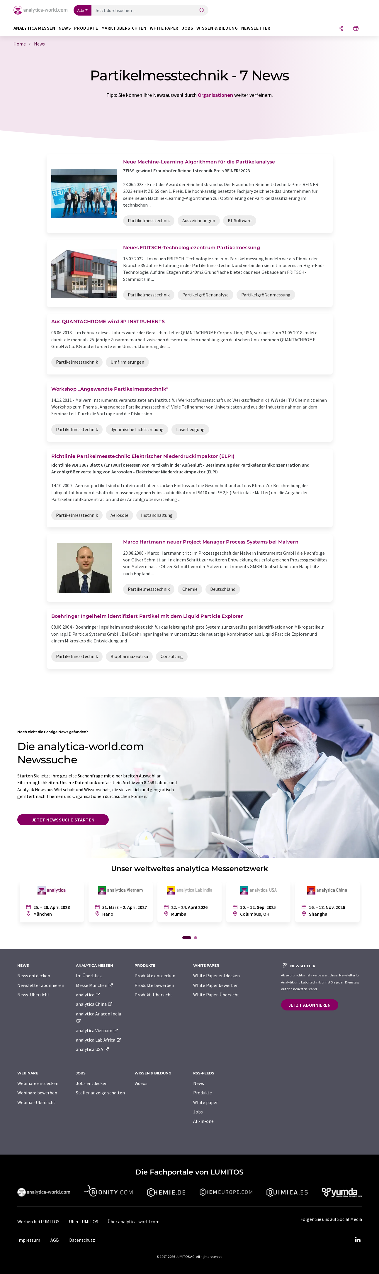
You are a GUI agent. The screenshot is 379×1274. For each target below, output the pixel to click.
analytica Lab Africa (99, 1040)
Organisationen (215, 95)
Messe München (95, 985)
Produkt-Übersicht (153, 995)
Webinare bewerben (37, 1093)
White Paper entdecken (216, 975)
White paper (205, 1102)
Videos (141, 1083)
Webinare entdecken (37, 1083)
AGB (54, 1240)
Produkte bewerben (154, 985)
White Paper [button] (164, 28)
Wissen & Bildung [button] (217, 28)
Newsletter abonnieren (40, 985)
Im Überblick (89, 975)
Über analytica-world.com (133, 1221)
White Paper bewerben (216, 985)
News (198, 1083)
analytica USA (93, 1049)
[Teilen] (341, 29)
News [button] (65, 28)
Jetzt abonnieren (309, 1005)
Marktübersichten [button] (124, 28)
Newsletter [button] (255, 28)
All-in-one (203, 1121)
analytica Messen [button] (34, 28)
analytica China (94, 1004)
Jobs (198, 1112)
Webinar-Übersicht (36, 1102)
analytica (88, 995)
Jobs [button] (187, 28)
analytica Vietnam (97, 1030)
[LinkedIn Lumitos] (358, 1240)
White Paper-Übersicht (216, 995)
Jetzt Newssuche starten (63, 820)
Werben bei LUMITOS (38, 1221)
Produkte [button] (86, 28)
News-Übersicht (33, 995)
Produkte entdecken (155, 975)
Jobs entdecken (92, 1083)
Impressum (28, 1240)
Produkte (202, 1093)
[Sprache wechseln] (356, 29)
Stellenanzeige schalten (100, 1093)
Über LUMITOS (83, 1221)
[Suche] (202, 10)
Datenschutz (82, 1240)
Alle (80, 10)
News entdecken (33, 975)
